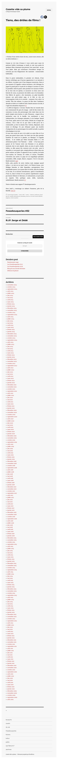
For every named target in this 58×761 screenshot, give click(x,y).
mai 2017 (10, 501)
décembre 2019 (11, 436)
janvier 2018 (11, 484)
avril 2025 (10, 299)
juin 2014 (10, 576)
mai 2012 (10, 629)
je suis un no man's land (32, 196)
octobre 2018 (11, 465)
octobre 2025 (11, 287)
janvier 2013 (10, 612)
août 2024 (10, 316)
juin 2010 (10, 678)
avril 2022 (10, 376)
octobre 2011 (11, 644)
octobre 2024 (11, 312)
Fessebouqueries (11, 731)
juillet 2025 (10, 293)
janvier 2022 (11, 382)
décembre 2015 (11, 538)
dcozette (23, 196)
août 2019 (10, 444)
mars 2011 (10, 659)
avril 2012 (10, 631)
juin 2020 (10, 423)
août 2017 (10, 495)
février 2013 (10, 610)
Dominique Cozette (13, 194)
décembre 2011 (11, 640)
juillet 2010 (10, 676)
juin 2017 (10, 499)
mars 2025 (10, 302)
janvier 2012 (11, 638)
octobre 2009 (11, 695)
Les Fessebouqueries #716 (15, 266)
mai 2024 (10, 323)
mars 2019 (10, 455)
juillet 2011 (10, 650)
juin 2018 (10, 474)
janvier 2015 (11, 561)
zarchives (8, 749)
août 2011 (10, 648)
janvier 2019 (11, 459)
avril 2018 (10, 478)
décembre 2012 (11, 614)
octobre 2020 (11, 414)
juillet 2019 (10, 446)
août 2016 (10, 521)
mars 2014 (10, 582)
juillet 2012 (10, 625)
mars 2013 (10, 608)
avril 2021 (10, 402)
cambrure (36, 194)
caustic (8, 723)
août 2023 (10, 342)
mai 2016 (10, 527)
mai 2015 (10, 553)
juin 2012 (10, 627)
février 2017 (10, 508)
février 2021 (10, 406)
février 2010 (10, 686)
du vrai (8, 727)
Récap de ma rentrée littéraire (16, 268)
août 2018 (10, 470)
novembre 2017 (11, 489)
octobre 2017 (11, 491)
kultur (27, 194)
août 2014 (10, 572)
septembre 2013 (12, 595)
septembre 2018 (12, 467)
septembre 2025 (12, 289)
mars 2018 (10, 480)
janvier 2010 (11, 689)
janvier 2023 (11, 357)
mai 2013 (10, 604)
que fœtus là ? (10, 745)
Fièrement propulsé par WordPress (25, 754)
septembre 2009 (12, 697)
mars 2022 (10, 378)
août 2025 (10, 291)
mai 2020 (10, 425)
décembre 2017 (11, 487)
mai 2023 (10, 348)
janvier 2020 (11, 433)
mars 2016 (10, 531)
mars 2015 (10, 557)
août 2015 (10, 546)
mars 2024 (10, 327)
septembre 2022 (12, 365)
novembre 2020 (12, 412)
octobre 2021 (11, 389)
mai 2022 (10, 374)
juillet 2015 (10, 548)
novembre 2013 (11, 591)
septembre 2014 (12, 570)
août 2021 (10, 393)
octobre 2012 (11, 618)
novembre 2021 (12, 387)
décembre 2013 (11, 589)
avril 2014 (10, 580)
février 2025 (11, 304)
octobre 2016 (11, 516)
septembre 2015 (12, 544)
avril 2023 (10, 350)
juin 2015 (10, 550)
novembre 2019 (12, 438)
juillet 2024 (10, 319)
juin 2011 (10, 652)
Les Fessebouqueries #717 (15, 264)
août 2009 (10, 699)
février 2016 (10, 533)
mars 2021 (10, 404)
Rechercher (9, 234)
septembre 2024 (12, 314)
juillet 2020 (10, 421)
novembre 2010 (12, 667)
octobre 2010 (11, 669)
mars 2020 (10, 429)
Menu (49, 10)
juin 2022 (10, 372)
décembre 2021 (11, 385)
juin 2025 (10, 295)
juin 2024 (10, 321)
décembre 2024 (12, 308)
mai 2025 (10, 297)
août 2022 (10, 368)
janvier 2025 (11, 306)
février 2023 (10, 355)
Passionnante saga (13, 262)
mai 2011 (9, 655)
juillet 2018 (10, 472)
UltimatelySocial (41, 760)
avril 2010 (10, 682)
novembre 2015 (12, 540)
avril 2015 (10, 555)
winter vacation (14, 197)
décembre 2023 (11, 333)
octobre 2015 (11, 542)
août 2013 (10, 597)
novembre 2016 (12, 514)
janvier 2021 (11, 408)
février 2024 (11, 329)
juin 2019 (10, 448)
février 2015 (10, 559)
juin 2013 (10, 601)
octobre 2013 (11, 593)
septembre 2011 (12, 646)
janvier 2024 (11, 331)
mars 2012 (10, 633)
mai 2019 (10, 450)
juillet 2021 (10, 395)
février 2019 (10, 457)
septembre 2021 (12, 391)
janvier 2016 (11, 535)
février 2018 (10, 482)
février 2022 (11, 380)
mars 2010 (10, 684)
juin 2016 (10, 525)
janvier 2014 (11, 587)
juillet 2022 (10, 370)
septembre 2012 (12, 621)
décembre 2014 (11, 563)
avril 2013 (10, 606)
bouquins (9, 719)
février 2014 (10, 584)
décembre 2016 (11, 512)
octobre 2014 (11, 567)
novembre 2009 (12, 693)
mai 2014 (10, 578)
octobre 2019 (11, 440)
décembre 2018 (11, 461)
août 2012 (10, 623)
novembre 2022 (12, 361)
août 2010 (10, 674)
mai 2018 (10, 476)
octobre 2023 (11, 338)
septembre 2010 (12, 672)
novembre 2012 (12, 616)
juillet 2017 (10, 497)
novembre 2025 (12, 285)
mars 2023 (10, 353)
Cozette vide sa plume (18, 9)
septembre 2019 (12, 442)
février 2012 (10, 635)
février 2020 (11, 431)
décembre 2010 (11, 665)
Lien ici (13, 190)
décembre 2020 (12, 410)
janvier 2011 (10, 663)
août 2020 (10, 419)
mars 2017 (10, 506)
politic (8, 742)
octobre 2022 (11, 363)
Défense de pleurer (13, 270)
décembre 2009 (12, 691)
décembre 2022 (12, 359)
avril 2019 (10, 453)
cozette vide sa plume (15, 196)
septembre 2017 (12, 493)
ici (26, 105)
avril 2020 (10, 427)
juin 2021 (10, 397)
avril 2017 (10, 504)
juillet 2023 (10, 344)
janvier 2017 (10, 510)
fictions (8, 734)
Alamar (32, 194)
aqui (16, 161)
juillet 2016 (10, 523)
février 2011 (10, 661)
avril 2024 (10, 325)
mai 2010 (10, 680)
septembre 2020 (12, 416)
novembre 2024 (12, 310)
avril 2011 (10, 657)
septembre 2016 (12, 518)
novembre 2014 (12, 565)
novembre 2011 (11, 642)
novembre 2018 (12, 463)
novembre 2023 (12, 336)
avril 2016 (10, 529)
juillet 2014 (10, 574)
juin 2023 (10, 346)
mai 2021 (10, 399)
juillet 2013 (10, 599)
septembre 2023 (12, 340)
